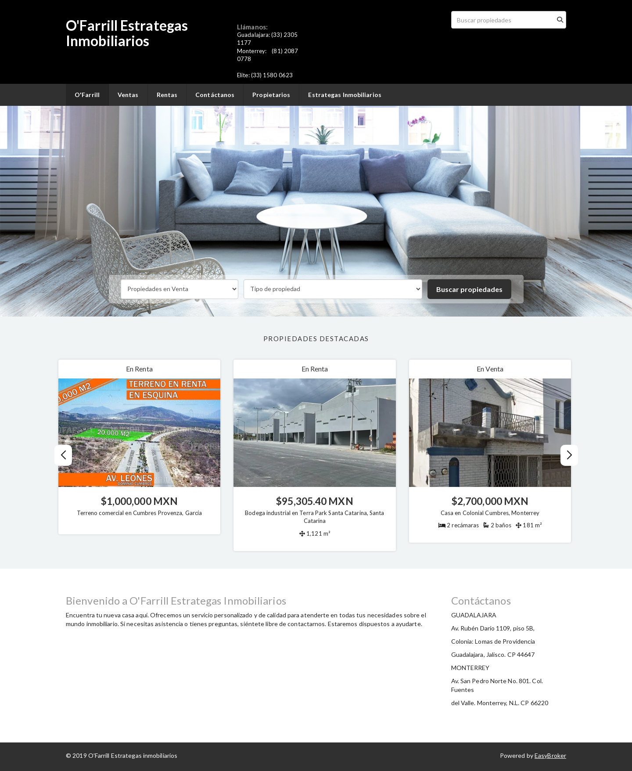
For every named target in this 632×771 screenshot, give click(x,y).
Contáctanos (214, 94)
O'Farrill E (97, 25)
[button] (569, 455)
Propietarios (271, 94)
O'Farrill (87, 94)
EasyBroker (550, 755)
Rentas (167, 94)
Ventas (128, 94)
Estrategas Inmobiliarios (344, 94)
